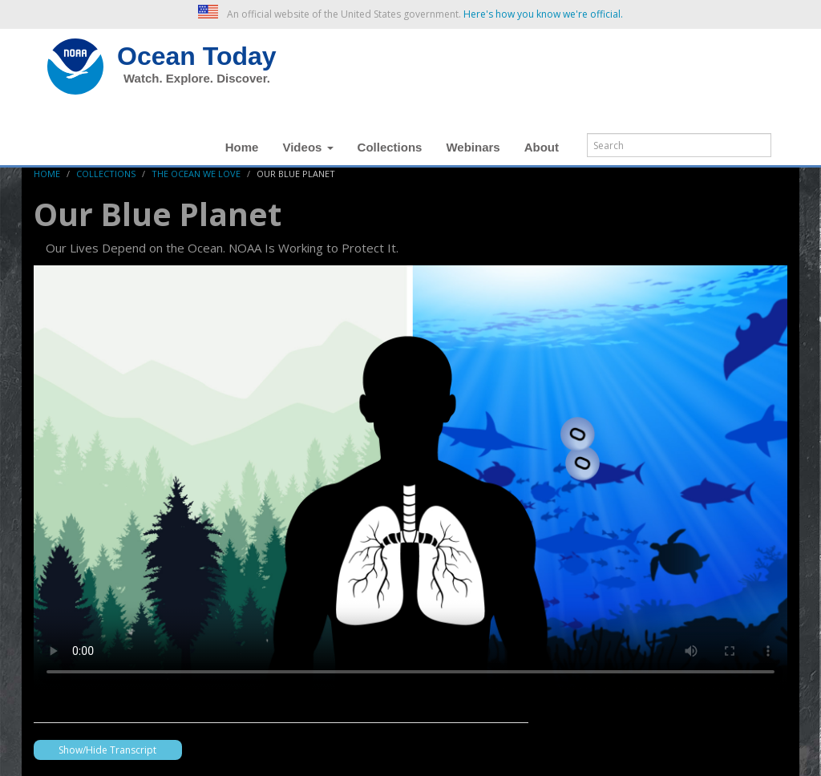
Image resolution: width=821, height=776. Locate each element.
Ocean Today (197, 56)
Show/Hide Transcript (107, 750)
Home (242, 147)
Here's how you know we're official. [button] (543, 14)
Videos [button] (307, 147)
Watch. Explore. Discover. (196, 78)
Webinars (472, 147)
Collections (390, 147)
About (541, 147)
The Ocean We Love (196, 174)
